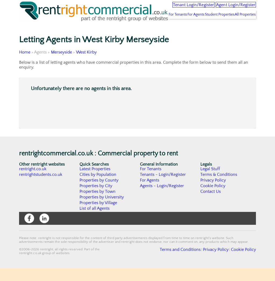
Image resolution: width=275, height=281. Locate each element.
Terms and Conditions (192, 262)
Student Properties (209, 27)
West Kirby (86, 64)
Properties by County (99, 192)
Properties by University (101, 209)
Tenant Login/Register (170, 8)
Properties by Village (98, 215)
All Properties (241, 27)
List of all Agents (94, 221)
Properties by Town (97, 204)
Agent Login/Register (228, 8)
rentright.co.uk (33, 181)
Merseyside (61, 64)
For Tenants (154, 27)
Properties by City (96, 198)
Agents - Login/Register (162, 198)
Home (24, 64)
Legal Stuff (210, 181)
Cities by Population (98, 187)
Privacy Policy (213, 192)
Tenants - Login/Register (163, 187)
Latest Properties (95, 181)
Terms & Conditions (218, 187)
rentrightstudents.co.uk (41, 187)
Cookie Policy (213, 198)
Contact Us (210, 204)
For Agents (179, 27)
